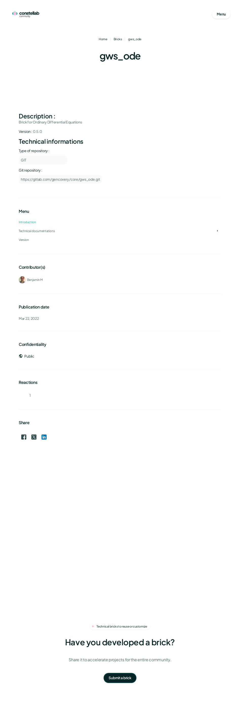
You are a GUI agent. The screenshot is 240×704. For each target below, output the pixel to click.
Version (24, 240)
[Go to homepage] (25, 14)
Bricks (118, 39)
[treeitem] (120, 231)
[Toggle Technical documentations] (217, 231)
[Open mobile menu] (221, 14)
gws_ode (134, 39)
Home (103, 39)
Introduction (27, 222)
